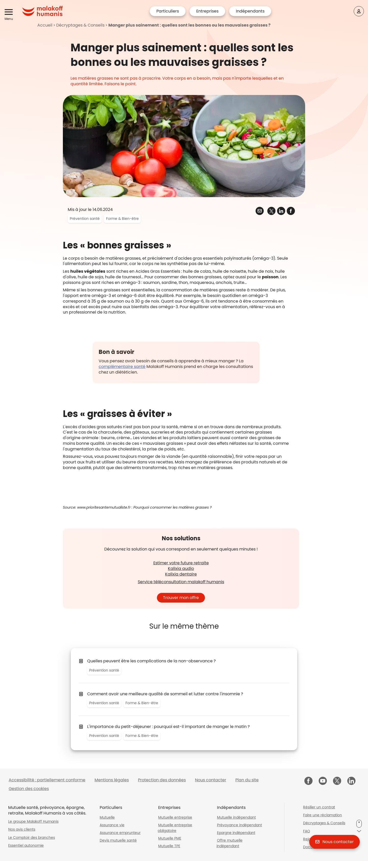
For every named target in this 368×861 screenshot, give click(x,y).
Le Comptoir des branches (31, 837)
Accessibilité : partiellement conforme (47, 780)
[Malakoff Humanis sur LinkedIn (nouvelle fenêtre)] (351, 781)
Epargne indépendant (236, 832)
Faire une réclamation (322, 815)
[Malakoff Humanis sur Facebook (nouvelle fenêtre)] (308, 781)
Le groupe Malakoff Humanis (33, 821)
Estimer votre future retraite (181, 563)
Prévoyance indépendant (239, 825)
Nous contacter (210, 780)
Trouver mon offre (181, 598)
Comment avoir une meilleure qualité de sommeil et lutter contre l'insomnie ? (165, 694)
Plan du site (247, 780)
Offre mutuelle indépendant (229, 843)
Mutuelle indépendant (236, 817)
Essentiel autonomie (26, 845)
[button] (9, 12)
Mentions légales (112, 780)
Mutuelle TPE (169, 845)
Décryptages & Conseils (80, 25)
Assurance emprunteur (120, 832)
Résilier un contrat (319, 807)
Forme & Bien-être (122, 218)
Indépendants (250, 11)
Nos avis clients (21, 829)
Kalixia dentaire (181, 574)
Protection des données (162, 780)
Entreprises (207, 11)
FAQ (306, 831)
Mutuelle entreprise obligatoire (175, 827)
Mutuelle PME (169, 838)
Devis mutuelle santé (118, 840)
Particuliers (167, 11)
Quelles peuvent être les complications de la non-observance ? (151, 661)
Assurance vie (112, 825)
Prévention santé (85, 218)
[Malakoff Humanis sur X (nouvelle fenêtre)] (337, 781)
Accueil (44, 25)
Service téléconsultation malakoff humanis (181, 582)
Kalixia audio (181, 568)
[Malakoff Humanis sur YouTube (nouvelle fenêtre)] (323, 781)
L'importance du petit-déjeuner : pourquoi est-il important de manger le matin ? (168, 727)
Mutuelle (107, 817)
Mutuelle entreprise (175, 817)
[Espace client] (359, 11)
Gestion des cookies (29, 789)
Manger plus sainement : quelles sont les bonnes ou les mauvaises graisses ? (189, 25)
